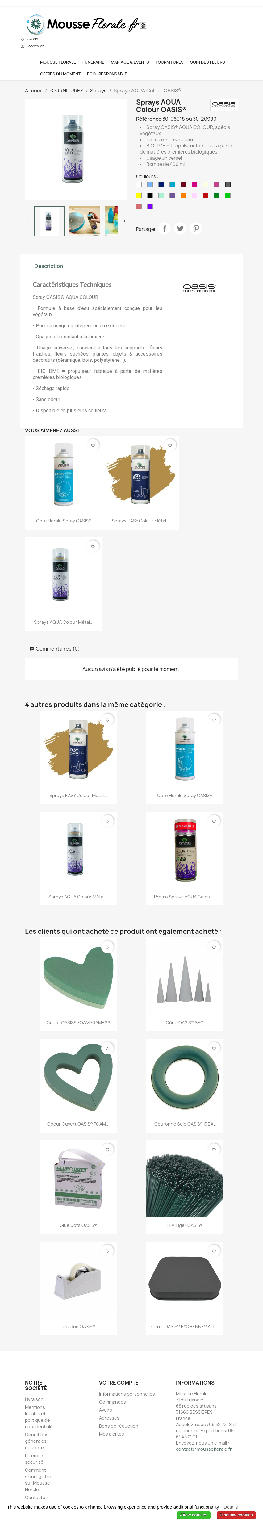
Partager (164, 228)
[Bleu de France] (162, 186)
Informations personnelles (127, 1394)
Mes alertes (111, 1434)
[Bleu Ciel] (151, 186)
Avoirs (105, 1410)
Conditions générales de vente (36, 1441)
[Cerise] (196, 186)
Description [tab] (49, 266)
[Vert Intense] (229, 197)
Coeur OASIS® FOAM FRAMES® (78, 1023)
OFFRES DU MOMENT (60, 74)
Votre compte (119, 1382)
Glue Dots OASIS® (78, 1225)
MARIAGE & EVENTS (130, 62)
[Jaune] (140, 197)
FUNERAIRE (93, 62)
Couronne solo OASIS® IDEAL (184, 1124)
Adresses (109, 1418)
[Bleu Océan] (173, 186)
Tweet (180, 228)
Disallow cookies (236, 1515)
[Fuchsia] (218, 186)
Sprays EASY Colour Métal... (141, 521)
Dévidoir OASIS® (78, 1326)
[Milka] (173, 197)
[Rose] (196, 197)
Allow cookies (193, 1515)
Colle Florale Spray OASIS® (63, 521)
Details (230, 1507)
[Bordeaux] (185, 186)
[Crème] (207, 186)
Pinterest (196, 228)
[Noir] (151, 197)
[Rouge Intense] (207, 197)
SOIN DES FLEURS (207, 62)
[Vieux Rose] (140, 208)
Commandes (112, 1402)
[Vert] (218, 197)
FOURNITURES (170, 62)
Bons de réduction (118, 1426)
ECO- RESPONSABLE (107, 74)
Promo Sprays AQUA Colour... (184, 897)
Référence (148, 119)
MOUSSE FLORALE (58, 62)
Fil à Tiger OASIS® (185, 1225)
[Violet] (151, 208)
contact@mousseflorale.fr (204, 1449)
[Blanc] (140, 186)
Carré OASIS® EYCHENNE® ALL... (185, 1326)
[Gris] (229, 186)
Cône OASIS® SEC (185, 1023)
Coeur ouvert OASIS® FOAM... (78, 1124)
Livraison (34, 1399)
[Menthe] (162, 197)
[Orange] (185, 197)
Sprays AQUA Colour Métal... (64, 622)
